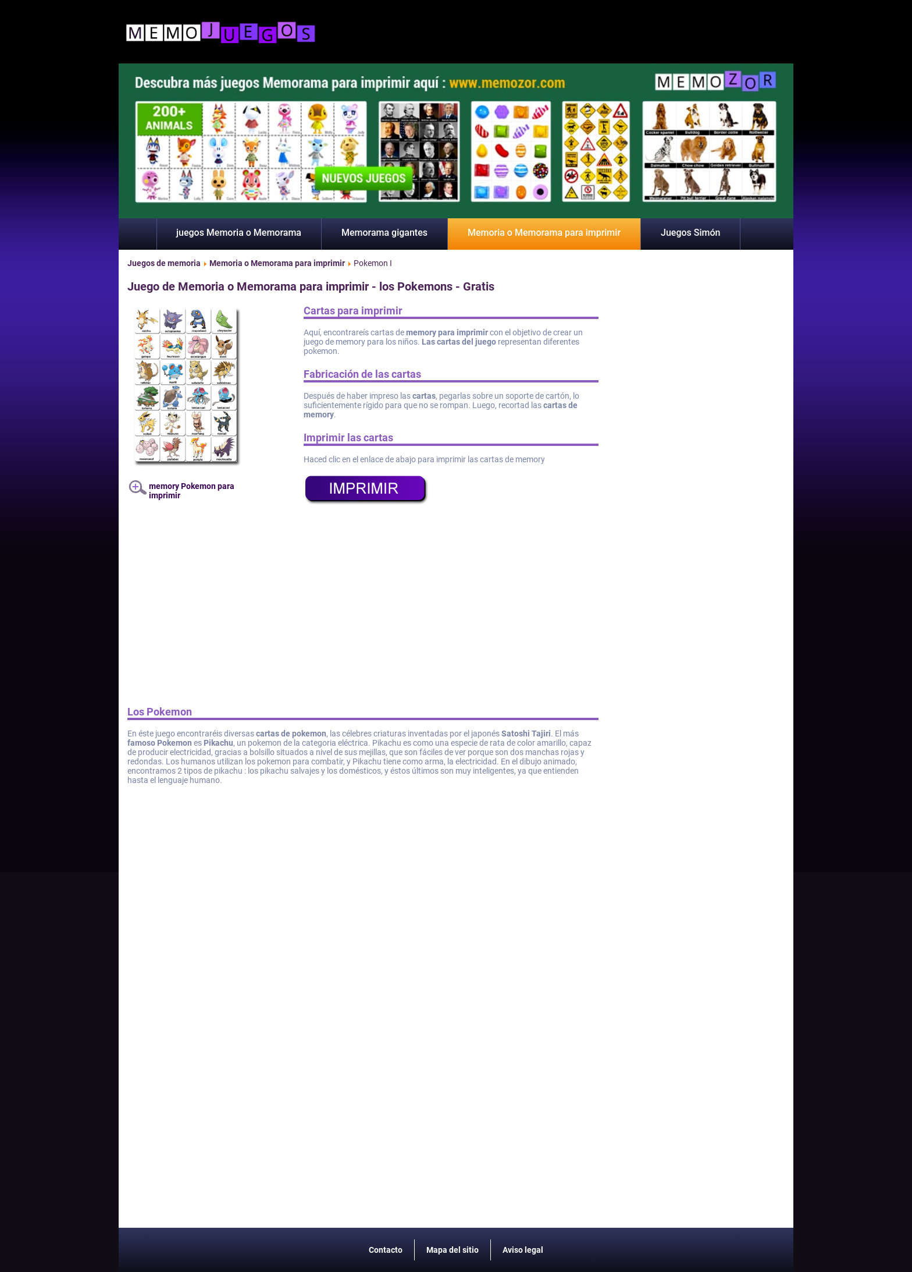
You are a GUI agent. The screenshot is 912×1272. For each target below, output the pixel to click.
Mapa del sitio (452, 1250)
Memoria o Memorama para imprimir (544, 232)
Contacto (385, 1250)
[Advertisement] (362, 609)
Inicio (138, 234)
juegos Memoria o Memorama (238, 232)
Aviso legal (523, 1250)
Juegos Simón (690, 232)
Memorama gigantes (384, 232)
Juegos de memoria (164, 263)
